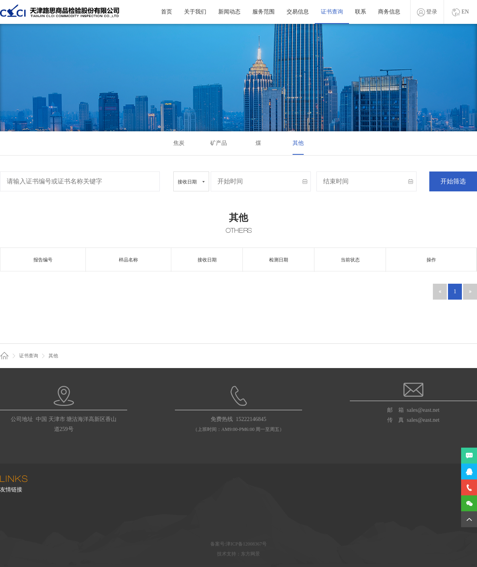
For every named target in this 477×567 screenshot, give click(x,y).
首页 (166, 12)
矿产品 (218, 143)
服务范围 (263, 12)
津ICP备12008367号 (246, 544)
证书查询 (332, 12)
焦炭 (178, 143)
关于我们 (195, 12)
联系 (360, 12)
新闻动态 (229, 12)
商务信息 (389, 12)
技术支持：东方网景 (238, 554)
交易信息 (298, 12)
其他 (298, 143)
